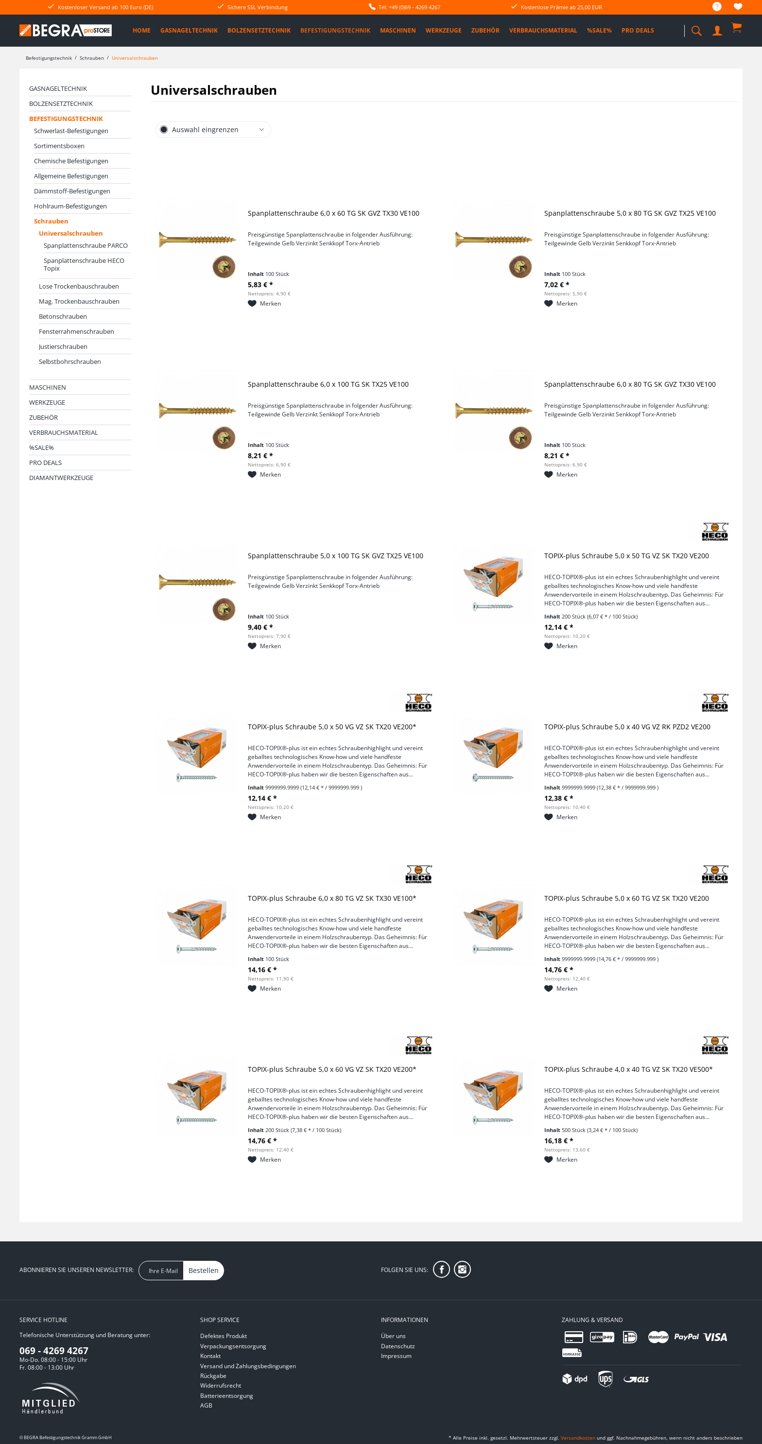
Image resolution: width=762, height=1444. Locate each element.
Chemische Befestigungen (71, 160)
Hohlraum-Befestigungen (70, 206)
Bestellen (204, 1270)
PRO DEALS (45, 462)
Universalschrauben (71, 233)
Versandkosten (578, 1437)
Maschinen (47, 387)
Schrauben (51, 221)
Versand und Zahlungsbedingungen (248, 1366)
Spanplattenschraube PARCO (86, 245)
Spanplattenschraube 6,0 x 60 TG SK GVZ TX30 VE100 (333, 213)
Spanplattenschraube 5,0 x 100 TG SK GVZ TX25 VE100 (335, 555)
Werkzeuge (47, 402)
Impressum (396, 1356)
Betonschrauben (63, 316)
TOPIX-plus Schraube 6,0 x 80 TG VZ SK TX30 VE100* (332, 898)
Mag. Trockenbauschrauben (79, 301)
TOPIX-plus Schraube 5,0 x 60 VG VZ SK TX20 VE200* (332, 1069)
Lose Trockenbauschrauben (79, 286)
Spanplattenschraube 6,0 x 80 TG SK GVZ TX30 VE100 (630, 384)
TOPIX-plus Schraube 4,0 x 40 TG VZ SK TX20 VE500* (628, 1069)
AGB (206, 1405)
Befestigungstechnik (66, 118)
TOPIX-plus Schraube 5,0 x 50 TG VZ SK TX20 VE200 (626, 555)
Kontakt (210, 1356)
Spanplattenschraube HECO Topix (84, 264)
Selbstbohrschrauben (70, 361)
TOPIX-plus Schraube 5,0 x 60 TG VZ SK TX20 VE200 (626, 898)
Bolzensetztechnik (61, 103)
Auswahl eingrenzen (205, 129)
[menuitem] (712, 7)
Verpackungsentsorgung (233, 1346)
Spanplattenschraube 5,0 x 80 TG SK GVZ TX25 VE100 (630, 213)
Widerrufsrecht (220, 1385)
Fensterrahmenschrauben (76, 331)
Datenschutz (398, 1346)
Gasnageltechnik (58, 88)
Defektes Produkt (223, 1336)
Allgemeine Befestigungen (71, 176)
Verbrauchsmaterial (63, 432)
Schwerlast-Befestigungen (71, 130)
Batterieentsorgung (226, 1396)
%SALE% (41, 447)
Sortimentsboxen (59, 145)
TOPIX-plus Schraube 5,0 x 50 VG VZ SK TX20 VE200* (332, 726)
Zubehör (43, 417)
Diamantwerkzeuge (61, 477)
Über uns (393, 1336)
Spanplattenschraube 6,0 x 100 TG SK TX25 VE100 (328, 384)
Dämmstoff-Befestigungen (72, 191)
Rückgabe (213, 1376)
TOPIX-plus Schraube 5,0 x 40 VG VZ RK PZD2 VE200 (627, 726)
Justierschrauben (63, 346)
